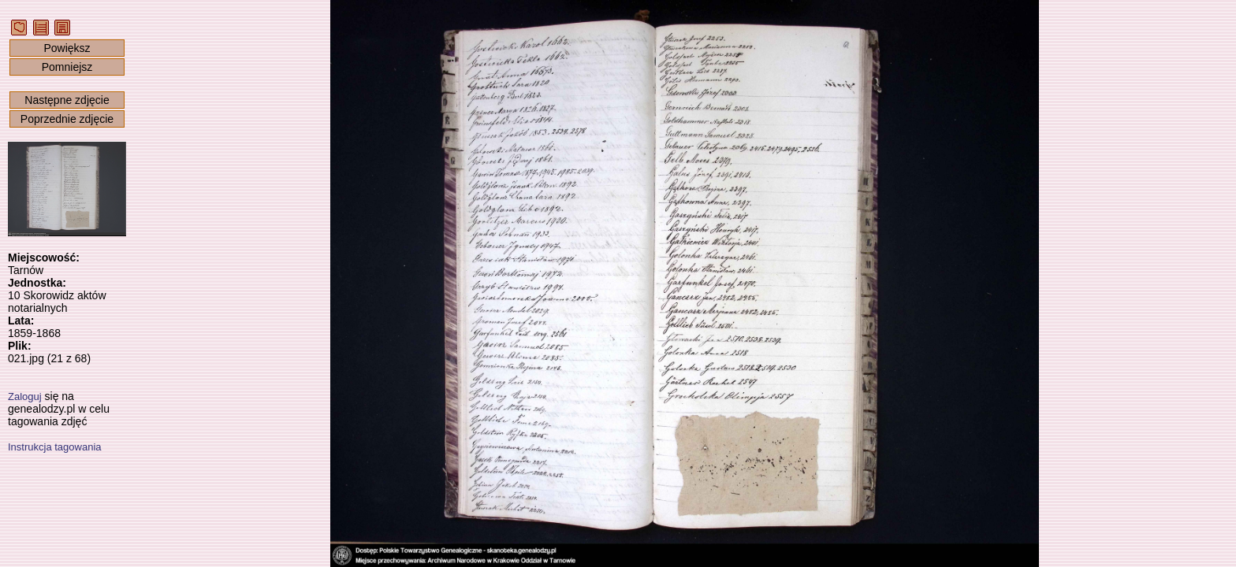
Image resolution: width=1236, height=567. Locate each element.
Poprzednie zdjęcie (67, 119)
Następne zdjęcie (66, 100)
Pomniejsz (67, 67)
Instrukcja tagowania (55, 447)
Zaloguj (25, 396)
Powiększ (66, 48)
